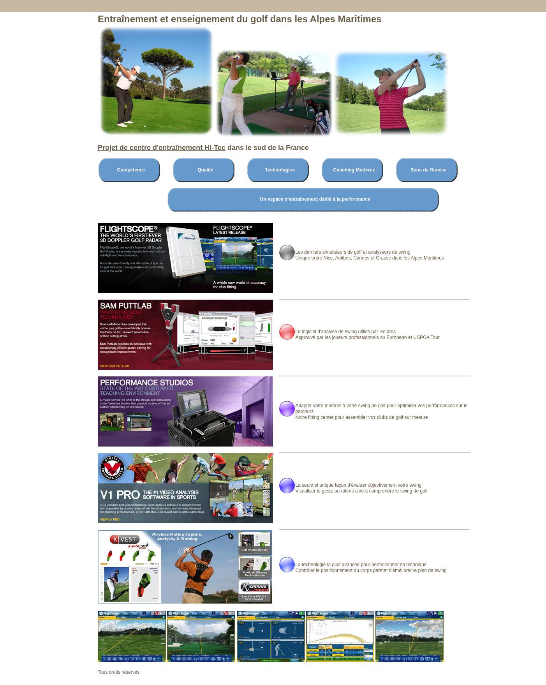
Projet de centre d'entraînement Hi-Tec (161, 148)
